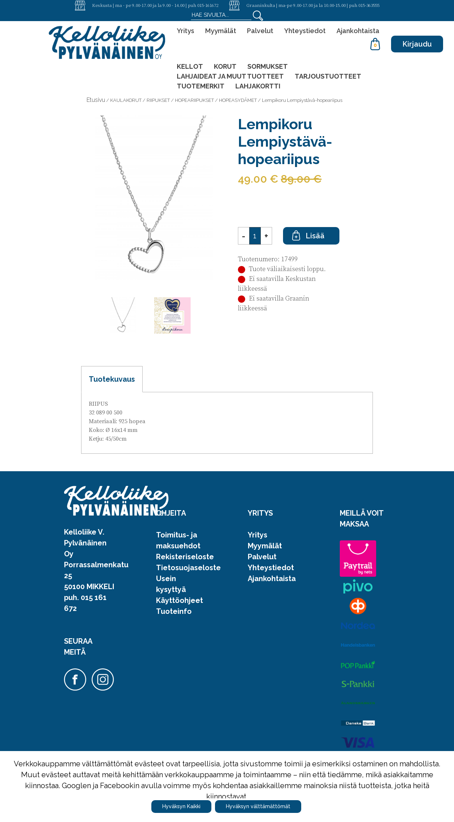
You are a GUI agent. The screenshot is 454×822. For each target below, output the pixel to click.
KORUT (225, 66)
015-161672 (207, 5)
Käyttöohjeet (179, 600)
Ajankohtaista (357, 31)
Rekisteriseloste (185, 556)
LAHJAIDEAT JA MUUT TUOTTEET (230, 76)
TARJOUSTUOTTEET (328, 76)
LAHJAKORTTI (257, 86)
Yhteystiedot (305, 31)
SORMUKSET (267, 66)
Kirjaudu (417, 44)
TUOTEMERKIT (200, 86)
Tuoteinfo (174, 611)
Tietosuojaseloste (188, 567)
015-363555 (368, 5)
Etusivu (96, 99)
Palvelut (260, 31)
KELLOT (190, 66)
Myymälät (220, 31)
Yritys (185, 31)
